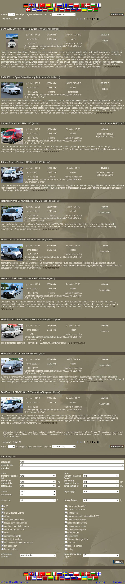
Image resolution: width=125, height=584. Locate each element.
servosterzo (72, 536)
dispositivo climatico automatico (18, 542)
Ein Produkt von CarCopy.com (14, 582)
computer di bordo (12, 536)
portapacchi (72, 513)
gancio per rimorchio (76, 506)
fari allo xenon (10, 546)
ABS (6, 506)
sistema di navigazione (77, 539)
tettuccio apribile (74, 546)
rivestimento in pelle (76, 529)
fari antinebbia (10, 549)
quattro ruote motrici (76, 519)
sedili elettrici (73, 533)
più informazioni (112, 67)
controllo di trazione (13, 539)
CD (5, 509)
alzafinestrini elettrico (14, 519)
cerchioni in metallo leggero (16, 526)
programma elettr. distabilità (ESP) (83, 516)
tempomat (72, 542)
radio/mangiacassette (77, 523)
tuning (70, 549)
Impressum (101, 582)
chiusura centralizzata (14, 529)
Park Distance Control (14, 513)
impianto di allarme (76, 509)
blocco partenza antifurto (15, 523)
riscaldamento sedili (76, 526)
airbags (7, 516)
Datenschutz (119, 582)
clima (6, 533)
